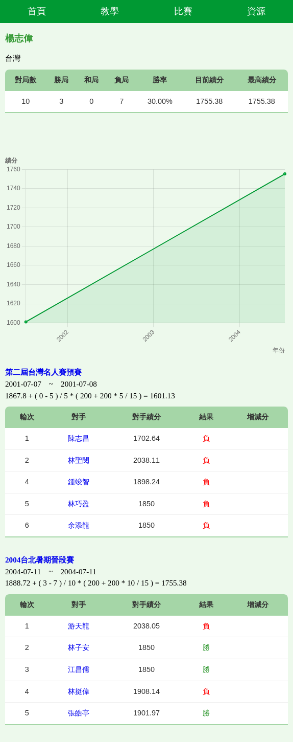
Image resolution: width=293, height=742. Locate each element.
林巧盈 (78, 504)
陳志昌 (78, 438)
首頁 (37, 11)
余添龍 (78, 525)
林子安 (78, 647)
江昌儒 (78, 669)
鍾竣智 (78, 482)
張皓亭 (78, 713)
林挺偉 (78, 691)
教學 (110, 11)
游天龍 (78, 626)
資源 (256, 11)
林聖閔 (78, 460)
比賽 (183, 11)
